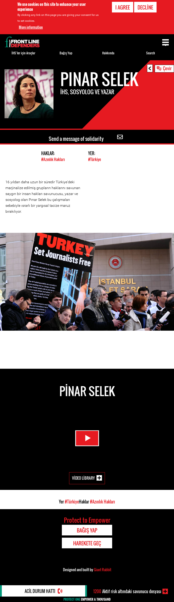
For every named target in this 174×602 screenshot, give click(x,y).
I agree (122, 7)
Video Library (83, 478)
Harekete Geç (87, 543)
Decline (145, 7)
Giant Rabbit (102, 569)
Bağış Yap (66, 53)
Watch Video (87, 438)
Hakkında (108, 53)
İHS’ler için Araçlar (23, 53)
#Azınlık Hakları (53, 159)
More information (31, 27)
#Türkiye (94, 159)
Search (150, 53)
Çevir (167, 68)
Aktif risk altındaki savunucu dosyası (127, 591)
